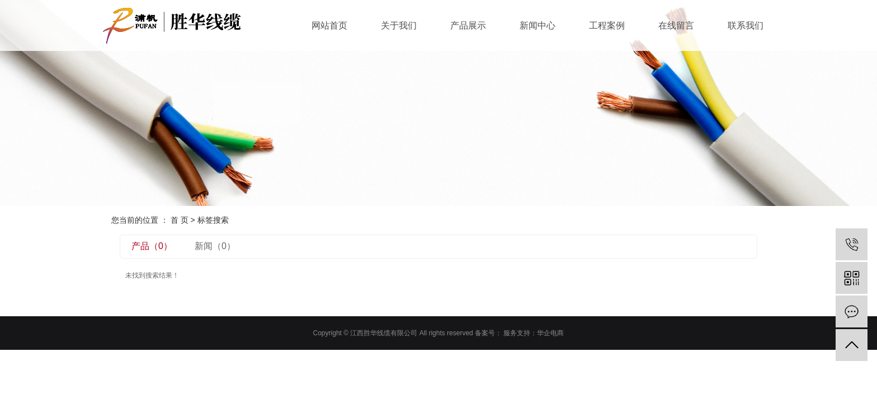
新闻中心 (537, 25)
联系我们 (745, 25)
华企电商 (550, 333)
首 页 (179, 219)
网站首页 (329, 25)
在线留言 (676, 25)
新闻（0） (215, 246)
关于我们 (399, 25)
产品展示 (468, 25)
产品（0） (151, 246)
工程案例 (607, 25)
